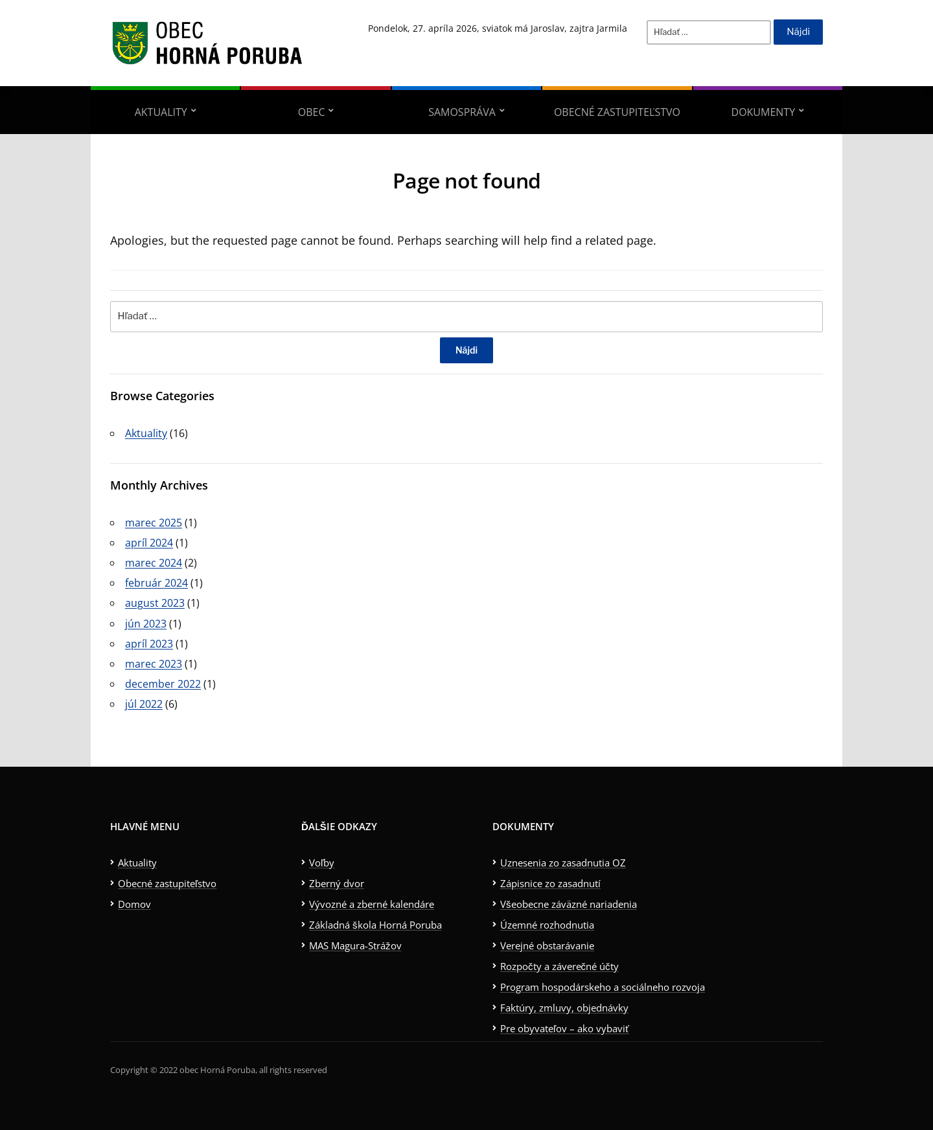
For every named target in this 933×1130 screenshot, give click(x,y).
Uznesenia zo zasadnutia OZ (563, 862)
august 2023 (155, 603)
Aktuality (161, 112)
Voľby (321, 862)
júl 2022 (144, 704)
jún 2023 (146, 623)
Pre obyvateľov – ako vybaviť (564, 1028)
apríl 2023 (149, 644)
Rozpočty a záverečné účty (559, 966)
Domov (134, 904)
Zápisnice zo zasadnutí (550, 883)
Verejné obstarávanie (547, 945)
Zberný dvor (336, 883)
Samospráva (462, 112)
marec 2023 (153, 664)
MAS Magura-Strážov (355, 945)
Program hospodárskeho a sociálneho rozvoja (602, 986)
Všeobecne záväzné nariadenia (568, 904)
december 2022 (163, 684)
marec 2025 (153, 522)
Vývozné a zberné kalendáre (371, 904)
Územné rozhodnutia (547, 924)
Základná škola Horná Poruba (375, 924)
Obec (311, 112)
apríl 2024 (149, 543)
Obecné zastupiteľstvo (617, 112)
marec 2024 (153, 563)
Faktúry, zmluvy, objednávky (564, 1007)
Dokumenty (763, 112)
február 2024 (156, 583)
